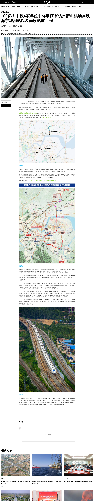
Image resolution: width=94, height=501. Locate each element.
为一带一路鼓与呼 (5, 2)
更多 (80, 6)
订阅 (89, 2)
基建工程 (26, 6)
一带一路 (3, 6)
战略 (37, 6)
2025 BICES (57, 6)
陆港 (32, 6)
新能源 (18, 6)
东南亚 (13, 6)
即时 (43, 6)
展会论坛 (74, 6)
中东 (9, 6)
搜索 (14, 2)
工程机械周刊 (67, 6)
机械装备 (49, 6)
